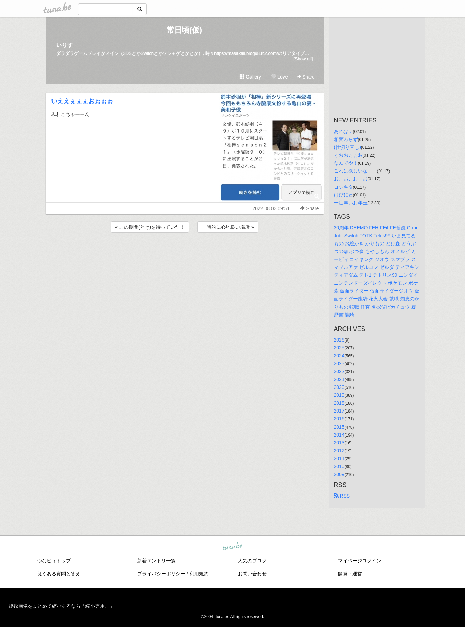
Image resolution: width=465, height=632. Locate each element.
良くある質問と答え (58, 573)
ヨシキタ (343, 187)
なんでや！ (346, 163)
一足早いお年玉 (351, 202)
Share (305, 77)
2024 (339, 355)
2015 (339, 427)
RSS (342, 496)
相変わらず (346, 139)
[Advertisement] (185, 252)
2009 (339, 474)
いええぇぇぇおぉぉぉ (82, 101)
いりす (64, 45)
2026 (339, 340)
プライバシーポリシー (161, 573)
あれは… (343, 131)
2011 (339, 458)
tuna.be (232, 547)
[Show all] (303, 58)
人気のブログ (252, 560)
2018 (339, 403)
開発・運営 (350, 573)
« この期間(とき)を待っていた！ (150, 227)
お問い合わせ (252, 573)
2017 (339, 411)
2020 (339, 387)
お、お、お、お (351, 178)
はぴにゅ (343, 195)
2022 (339, 371)
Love (279, 77)
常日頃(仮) (184, 30)
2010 (339, 466)
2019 (339, 395)
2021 (339, 379)
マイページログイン (359, 560)
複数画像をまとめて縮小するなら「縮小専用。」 (61, 606)
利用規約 (199, 573)
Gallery (250, 77)
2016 (339, 418)
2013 (339, 442)
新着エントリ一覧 (156, 560)
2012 (339, 450)
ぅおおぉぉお (348, 155)
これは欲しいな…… (355, 171)
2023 (339, 363)
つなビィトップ (54, 560)
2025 (339, 347)
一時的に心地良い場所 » (228, 227)
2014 (339, 435)
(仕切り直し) (347, 147)
